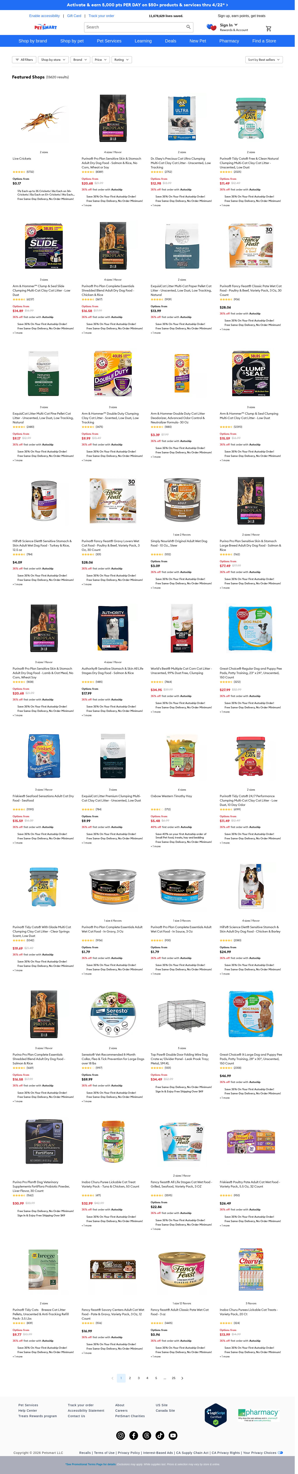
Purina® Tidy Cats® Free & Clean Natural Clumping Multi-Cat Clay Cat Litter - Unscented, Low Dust (249, 163)
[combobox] (139, 26)
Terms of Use (104, 1453)
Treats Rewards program (38, 1416)
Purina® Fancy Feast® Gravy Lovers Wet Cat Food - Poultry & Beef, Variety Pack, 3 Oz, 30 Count (111, 545)
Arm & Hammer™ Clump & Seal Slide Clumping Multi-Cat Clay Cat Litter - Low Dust (41, 290)
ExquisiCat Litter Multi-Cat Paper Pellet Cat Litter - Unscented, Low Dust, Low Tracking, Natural (181, 290)
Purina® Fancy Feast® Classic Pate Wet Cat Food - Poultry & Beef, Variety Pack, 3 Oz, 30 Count (251, 290)
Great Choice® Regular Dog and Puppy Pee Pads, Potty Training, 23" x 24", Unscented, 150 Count (251, 673)
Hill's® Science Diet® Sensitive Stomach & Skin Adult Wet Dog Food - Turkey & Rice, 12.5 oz (42, 545)
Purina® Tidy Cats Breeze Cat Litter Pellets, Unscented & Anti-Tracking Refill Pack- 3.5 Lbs (41, 1314)
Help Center (28, 1410)
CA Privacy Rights (226, 1453)
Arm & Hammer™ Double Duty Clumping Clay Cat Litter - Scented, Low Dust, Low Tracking (110, 418)
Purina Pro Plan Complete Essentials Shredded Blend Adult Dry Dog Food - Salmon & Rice (39, 1059)
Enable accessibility (44, 16)
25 (173, 1378)
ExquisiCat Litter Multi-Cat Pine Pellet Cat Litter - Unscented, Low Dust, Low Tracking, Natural (43, 418)
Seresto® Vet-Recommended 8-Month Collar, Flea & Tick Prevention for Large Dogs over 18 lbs (113, 1059)
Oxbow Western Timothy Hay (171, 796)
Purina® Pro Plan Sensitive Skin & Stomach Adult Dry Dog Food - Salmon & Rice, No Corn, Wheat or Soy (111, 163)
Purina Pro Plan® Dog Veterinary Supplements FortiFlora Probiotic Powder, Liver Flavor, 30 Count (41, 1186)
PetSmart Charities (130, 1416)
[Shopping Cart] (274, 29)
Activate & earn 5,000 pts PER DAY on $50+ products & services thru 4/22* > (147, 4)
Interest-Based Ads (158, 1453)
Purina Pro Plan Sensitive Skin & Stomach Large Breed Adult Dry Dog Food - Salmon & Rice (250, 545)
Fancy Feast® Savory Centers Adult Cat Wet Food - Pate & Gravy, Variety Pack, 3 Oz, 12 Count (113, 1314)
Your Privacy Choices (263, 1453)
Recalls (85, 1453)
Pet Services (28, 1405)
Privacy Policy (129, 1453)
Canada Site (165, 1410)
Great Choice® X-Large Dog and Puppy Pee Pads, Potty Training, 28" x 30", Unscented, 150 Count (251, 1059)
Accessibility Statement (86, 1410)
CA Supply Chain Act (192, 1453)
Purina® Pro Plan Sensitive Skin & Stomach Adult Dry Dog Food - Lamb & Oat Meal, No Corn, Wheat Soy (43, 673)
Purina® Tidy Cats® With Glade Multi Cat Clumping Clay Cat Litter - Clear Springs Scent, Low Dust (42, 931)
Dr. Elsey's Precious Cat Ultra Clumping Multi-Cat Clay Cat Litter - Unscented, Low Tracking (181, 163)
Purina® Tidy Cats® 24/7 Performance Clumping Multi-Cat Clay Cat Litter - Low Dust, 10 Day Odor (248, 800)
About (120, 1405)
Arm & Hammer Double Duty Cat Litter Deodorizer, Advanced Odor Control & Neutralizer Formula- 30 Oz (178, 418)
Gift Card (74, 16)
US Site (162, 1405)
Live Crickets (22, 159)
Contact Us (76, 1416)
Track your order (101, 16)
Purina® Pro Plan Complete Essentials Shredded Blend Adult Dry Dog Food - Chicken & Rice (108, 290)
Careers (121, 1410)
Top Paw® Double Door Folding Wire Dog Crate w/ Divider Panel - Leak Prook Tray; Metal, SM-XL (180, 1059)
